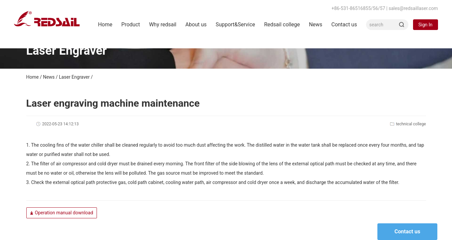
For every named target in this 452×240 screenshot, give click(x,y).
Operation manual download (61, 212)
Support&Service (235, 24)
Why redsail (162, 24)
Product (130, 24)
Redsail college (282, 24)
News (315, 24)
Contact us (344, 24)
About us (196, 24)
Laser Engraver (74, 77)
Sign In (425, 24)
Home (105, 24)
